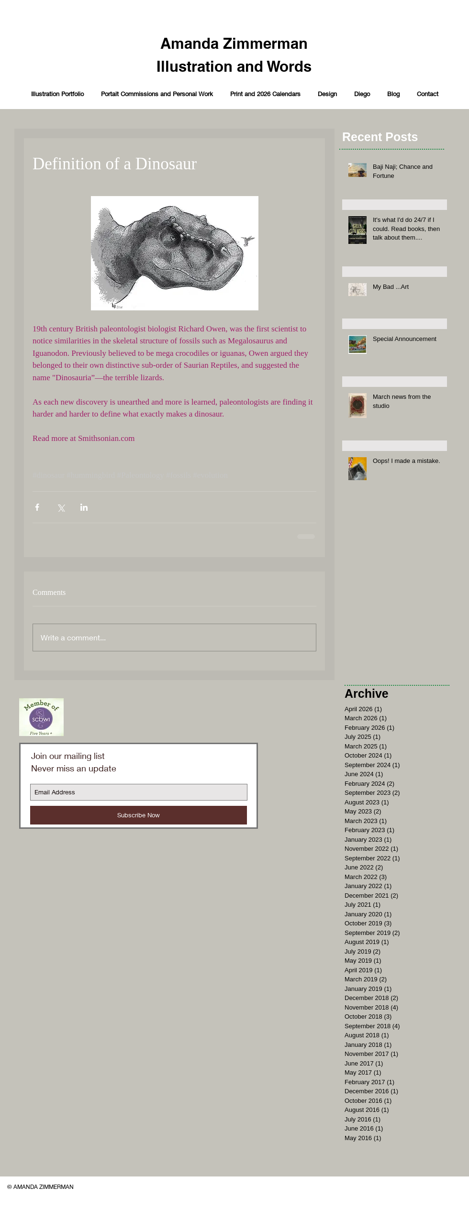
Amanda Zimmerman (234, 43)
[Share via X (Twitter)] (60, 507)
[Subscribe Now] (138, 815)
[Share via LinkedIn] (84, 507)
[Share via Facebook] (37, 507)
